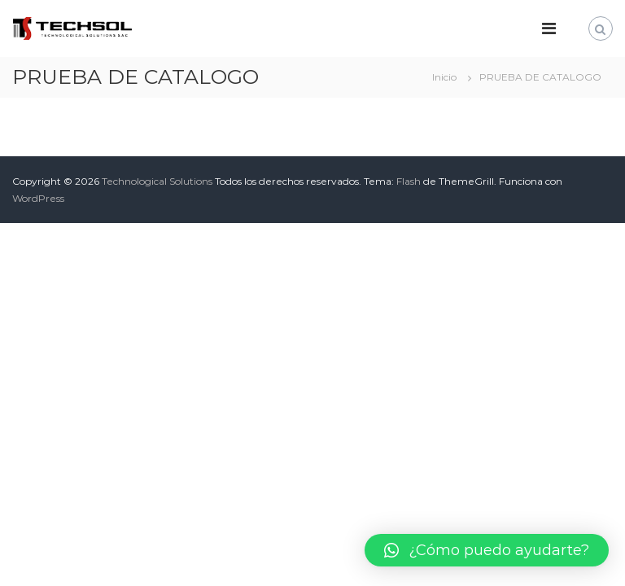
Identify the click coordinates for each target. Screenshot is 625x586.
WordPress (38, 198)
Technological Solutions (157, 181)
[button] (487, 550)
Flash (408, 181)
